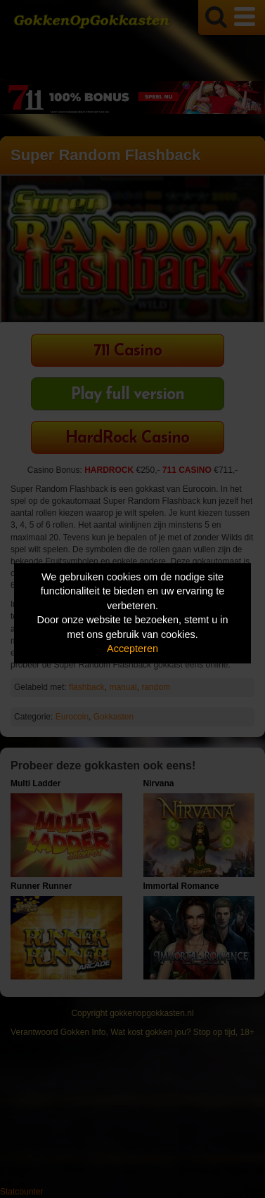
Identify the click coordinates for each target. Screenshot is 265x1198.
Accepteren (132, 649)
